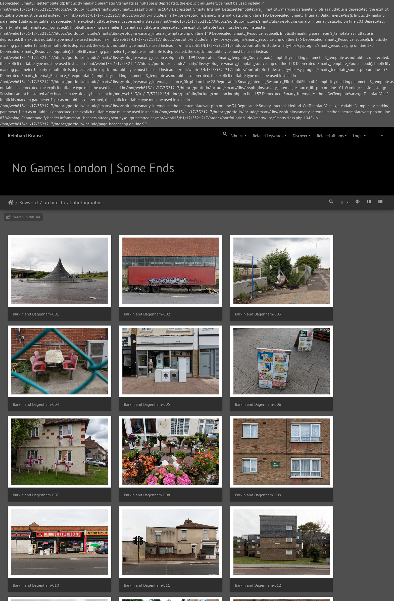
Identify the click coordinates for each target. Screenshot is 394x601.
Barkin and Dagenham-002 (132, 304)
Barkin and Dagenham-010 (132, 464)
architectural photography (72, 202)
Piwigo (120, 590)
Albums (236, 135)
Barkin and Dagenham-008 (325, 384)
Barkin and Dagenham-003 (229, 304)
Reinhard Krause (25, 135)
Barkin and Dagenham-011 (229, 464)
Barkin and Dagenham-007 (229, 384)
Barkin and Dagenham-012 (325, 464)
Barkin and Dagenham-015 (229, 545)
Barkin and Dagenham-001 (36, 304)
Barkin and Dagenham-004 (325, 304)
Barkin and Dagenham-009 (36, 464)
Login (358, 135)
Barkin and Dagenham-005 (36, 384)
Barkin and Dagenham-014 (132, 545)
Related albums (330, 135)
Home (11, 202)
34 (214, 571)
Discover (300, 135)
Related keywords (268, 135)
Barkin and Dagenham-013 (36, 545)
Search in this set (23, 217)
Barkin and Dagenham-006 (132, 384)
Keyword (28, 202)
